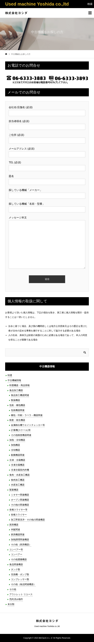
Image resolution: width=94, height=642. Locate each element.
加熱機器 (15, 445)
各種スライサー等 (18, 509)
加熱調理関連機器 (20, 539)
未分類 (11, 604)
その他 (12, 589)
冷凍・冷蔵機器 (17, 460)
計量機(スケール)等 (20, 430)
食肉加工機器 (18, 480)
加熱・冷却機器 (17, 440)
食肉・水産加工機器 (19, 475)
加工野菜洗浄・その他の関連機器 (28, 519)
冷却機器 (15, 450)
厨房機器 (13, 524)
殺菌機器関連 (18, 455)
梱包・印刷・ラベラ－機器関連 (27, 415)
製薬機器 (15, 400)
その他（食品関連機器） (23, 584)
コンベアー (16, 554)
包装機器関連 (18, 410)
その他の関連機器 (20, 504)
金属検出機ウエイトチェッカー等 (28, 425)
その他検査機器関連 (21, 435)
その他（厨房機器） (21, 544)
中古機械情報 (14, 380)
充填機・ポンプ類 (20, 574)
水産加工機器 (18, 484)
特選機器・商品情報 (19, 385)
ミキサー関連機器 (20, 494)
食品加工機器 (16, 390)
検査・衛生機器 (17, 420)
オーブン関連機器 (20, 499)
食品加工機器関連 (20, 395)
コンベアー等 (16, 549)
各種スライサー (19, 514)
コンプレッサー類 (20, 579)
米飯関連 (15, 529)
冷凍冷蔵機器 (18, 465)
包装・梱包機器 (17, 405)
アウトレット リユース (21, 594)
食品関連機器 (16, 564)
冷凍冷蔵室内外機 (20, 470)
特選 (10, 375)
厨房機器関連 (18, 534)
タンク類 (15, 569)
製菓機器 (13, 489)
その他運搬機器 (19, 559)
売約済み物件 (16, 599)
